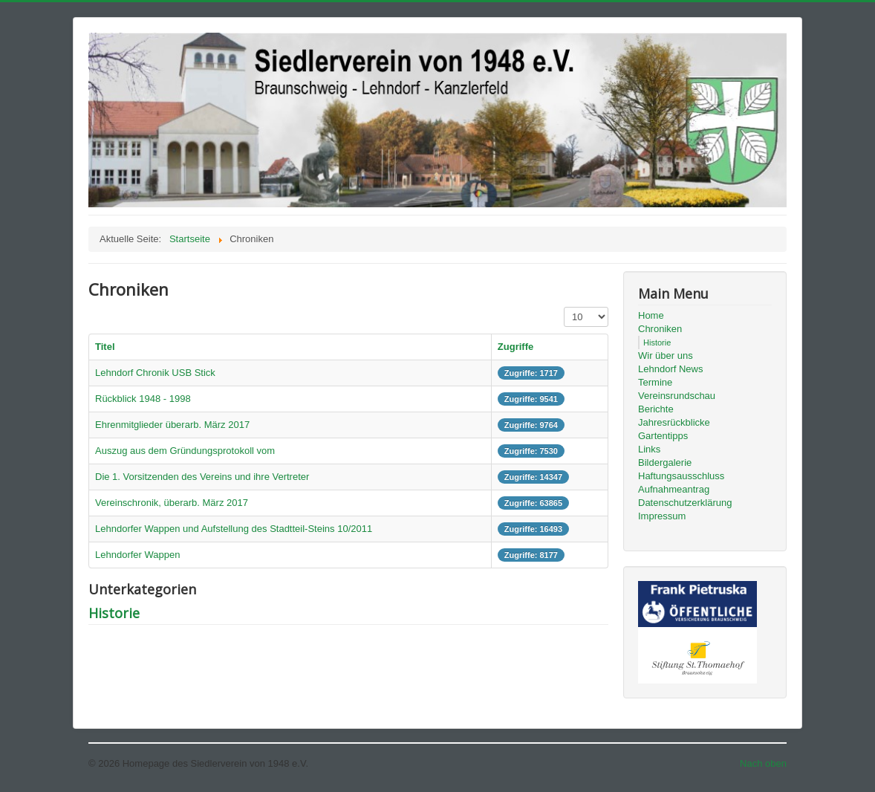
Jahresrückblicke (674, 422)
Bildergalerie (665, 462)
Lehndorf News (670, 368)
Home (651, 315)
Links (649, 449)
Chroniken (660, 328)
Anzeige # (564, 307)
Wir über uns (665, 355)
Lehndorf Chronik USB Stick (155, 372)
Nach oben (763, 763)
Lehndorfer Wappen (137, 554)
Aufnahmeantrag (673, 489)
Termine (655, 382)
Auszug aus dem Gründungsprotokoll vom (185, 450)
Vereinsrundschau (676, 395)
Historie (114, 613)
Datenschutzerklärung (685, 502)
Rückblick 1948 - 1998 (143, 398)
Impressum (662, 516)
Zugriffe (515, 346)
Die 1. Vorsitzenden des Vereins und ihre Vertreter (202, 476)
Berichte (656, 409)
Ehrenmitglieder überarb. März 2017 (172, 424)
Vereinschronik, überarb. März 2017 (171, 502)
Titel (105, 346)
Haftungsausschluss (681, 475)
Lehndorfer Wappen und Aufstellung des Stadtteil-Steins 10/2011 (233, 528)
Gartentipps (663, 435)
